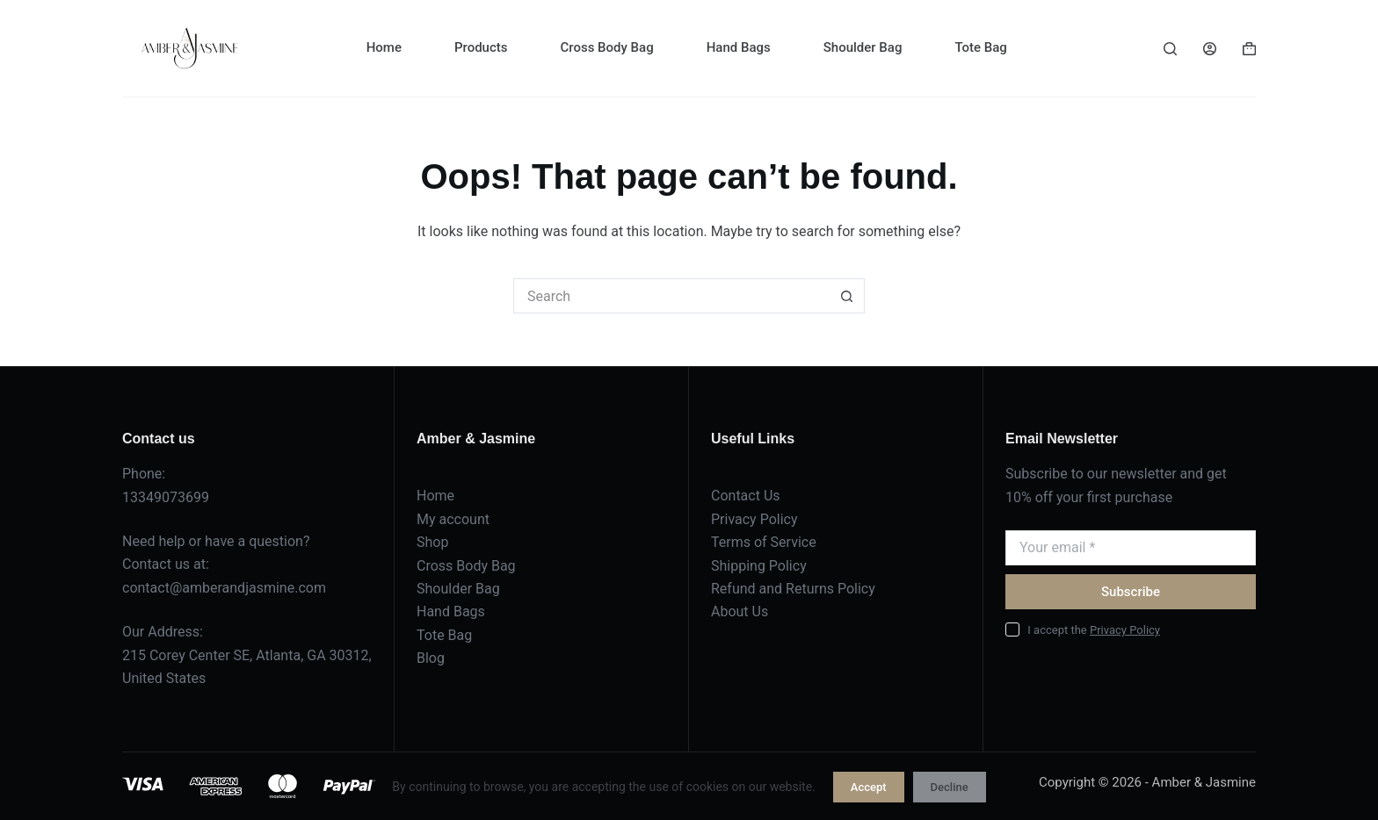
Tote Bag (980, 47)
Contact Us (745, 495)
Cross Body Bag (607, 47)
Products (481, 47)
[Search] (1170, 48)
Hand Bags (739, 47)
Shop (432, 542)
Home (384, 47)
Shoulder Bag (863, 47)
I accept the (1093, 630)
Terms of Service (763, 542)
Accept (869, 787)
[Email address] (1130, 547)
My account (453, 519)
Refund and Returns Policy (793, 588)
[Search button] (847, 295)
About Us (739, 611)
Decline (949, 787)
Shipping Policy (759, 565)
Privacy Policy (754, 519)
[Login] (1209, 48)
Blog (431, 658)
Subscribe (1130, 592)
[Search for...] (671, 295)
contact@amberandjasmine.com (224, 587)
